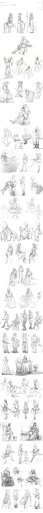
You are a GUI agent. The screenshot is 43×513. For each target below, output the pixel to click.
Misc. (42, 4)
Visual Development (40, 2)
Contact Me (41, 9)
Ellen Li (3, 2)
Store (42, 6)
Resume (42, 7)
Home (42, 1)
